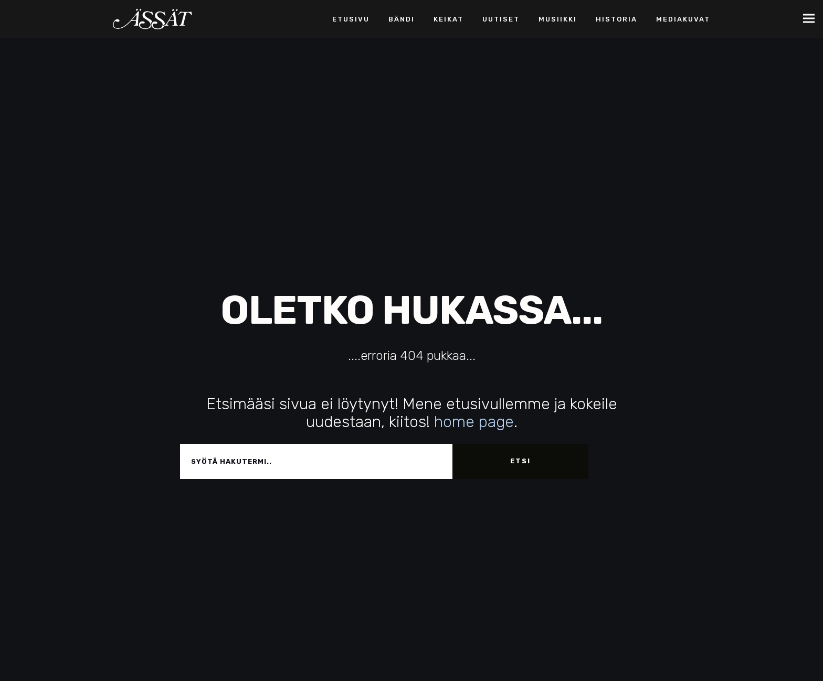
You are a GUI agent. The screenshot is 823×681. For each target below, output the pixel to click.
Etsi (520, 461)
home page (474, 421)
